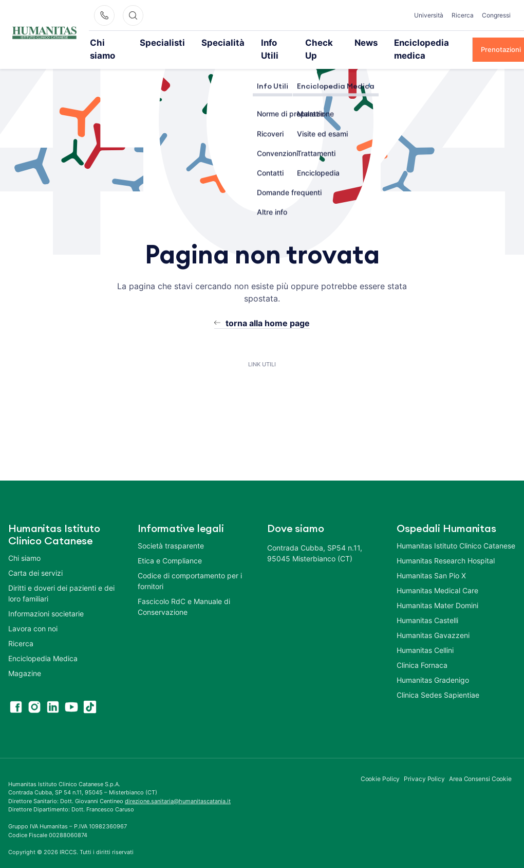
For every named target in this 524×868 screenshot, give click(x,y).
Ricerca (463, 15)
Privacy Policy (424, 765)
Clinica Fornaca (422, 651)
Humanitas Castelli (427, 606)
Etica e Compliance (170, 546)
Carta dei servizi (35, 559)
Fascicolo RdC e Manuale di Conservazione (184, 593)
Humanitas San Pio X (431, 561)
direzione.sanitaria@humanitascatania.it (178, 787)
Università (428, 15)
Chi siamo (114, 42)
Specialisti (162, 42)
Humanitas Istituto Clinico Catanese (456, 531)
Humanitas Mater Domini (437, 591)
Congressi (496, 15)
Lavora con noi (33, 614)
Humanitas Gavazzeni (433, 621)
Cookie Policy (380, 765)
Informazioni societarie (46, 599)
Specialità (209, 42)
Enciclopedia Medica (43, 644)
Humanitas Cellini (425, 636)
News (341, 42)
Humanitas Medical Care (437, 576)
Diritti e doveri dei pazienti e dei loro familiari (61, 579)
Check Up (299, 42)
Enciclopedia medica (399, 42)
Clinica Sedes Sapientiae (438, 681)
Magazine (24, 659)
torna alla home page (268, 309)
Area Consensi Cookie (480, 765)
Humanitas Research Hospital (446, 546)
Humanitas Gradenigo (433, 666)
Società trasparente (171, 531)
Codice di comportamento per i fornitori (190, 567)
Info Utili (254, 42)
